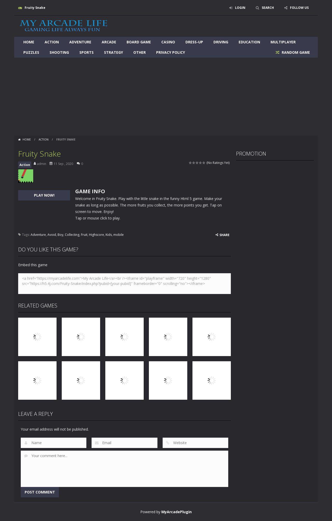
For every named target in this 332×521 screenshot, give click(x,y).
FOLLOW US (299, 7)
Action (52, 41)
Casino (168, 41)
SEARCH (268, 7)
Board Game (139, 41)
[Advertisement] (166, 96)
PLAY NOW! (44, 195)
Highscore (96, 234)
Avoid (51, 234)
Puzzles (31, 52)
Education (249, 41)
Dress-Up (194, 41)
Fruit (84, 234)
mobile (118, 234)
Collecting (72, 234)
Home (28, 41)
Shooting (59, 52)
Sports (86, 52)
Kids (109, 234)
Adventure (80, 41)
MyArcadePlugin (176, 511)
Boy (60, 234)
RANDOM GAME (295, 52)
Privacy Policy (170, 52)
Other (139, 52)
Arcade (109, 41)
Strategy (113, 52)
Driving (220, 41)
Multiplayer (283, 41)
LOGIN (240, 7)
